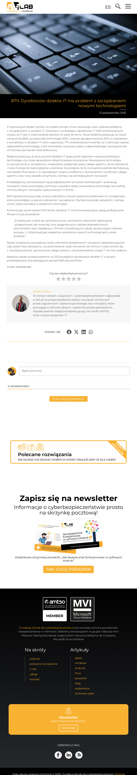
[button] (69, 332)
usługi (33, 674)
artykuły (35, 658)
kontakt (35, 679)
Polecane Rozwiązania (43, 663)
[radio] (58, 279)
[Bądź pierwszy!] (74, 371)
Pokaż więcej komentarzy (68, 398)
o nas (33, 669)
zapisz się (68, 728)
